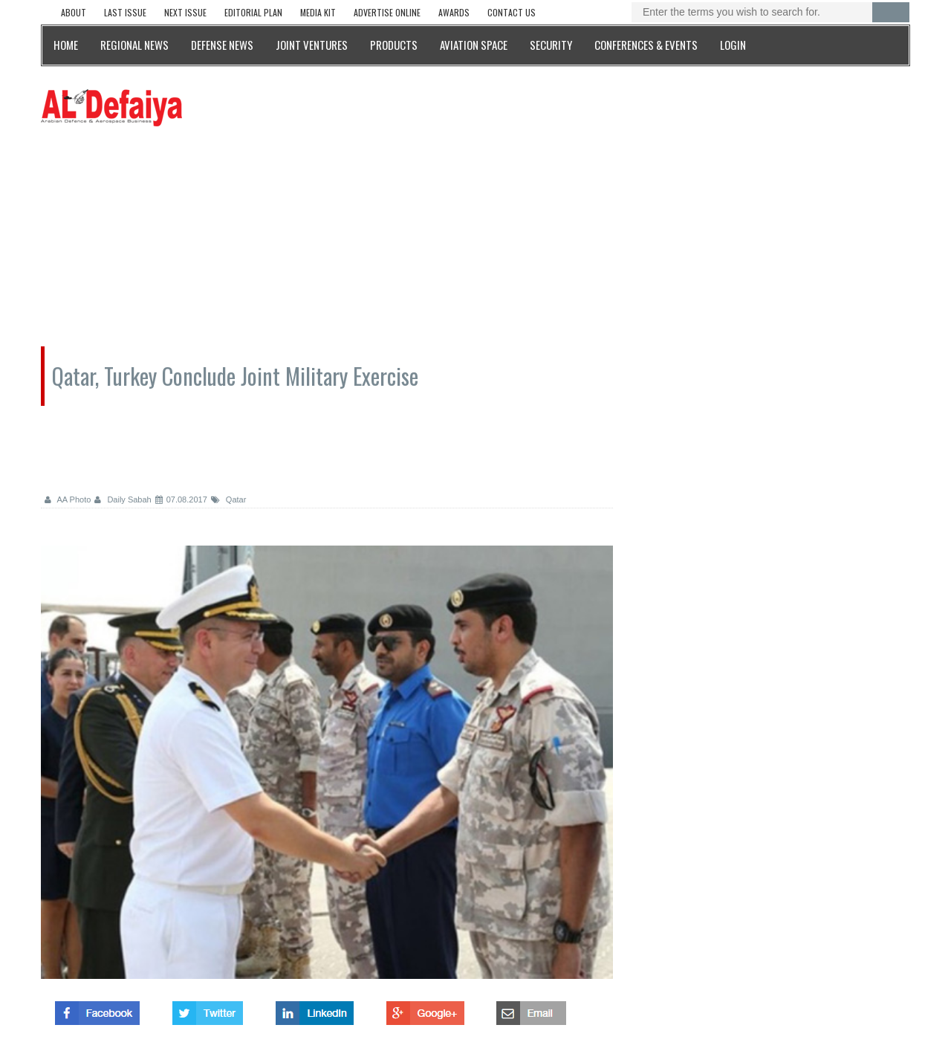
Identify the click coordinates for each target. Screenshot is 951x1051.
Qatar (229, 499)
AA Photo (68, 499)
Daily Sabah (122, 499)
